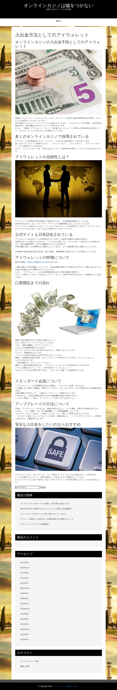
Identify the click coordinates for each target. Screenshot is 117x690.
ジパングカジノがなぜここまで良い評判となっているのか (43, 514)
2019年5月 (24, 619)
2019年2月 (24, 624)
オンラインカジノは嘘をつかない (58, 5)
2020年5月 (24, 598)
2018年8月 (24, 634)
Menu (58, 21)
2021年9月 (24, 573)
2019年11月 (25, 609)
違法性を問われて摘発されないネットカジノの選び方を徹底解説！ (46, 509)
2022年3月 (24, 563)
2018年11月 (25, 629)
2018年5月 (24, 640)
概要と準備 (24, 666)
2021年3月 (24, 583)
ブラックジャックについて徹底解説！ (35, 524)
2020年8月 (24, 593)
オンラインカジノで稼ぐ (30, 661)
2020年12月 (25, 588)
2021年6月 (24, 578)
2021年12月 (25, 568)
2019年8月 (24, 614)
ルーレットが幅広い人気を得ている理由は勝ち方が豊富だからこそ (46, 519)
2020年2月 (24, 604)
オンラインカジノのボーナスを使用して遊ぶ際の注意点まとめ (45, 504)
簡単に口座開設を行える (37, 262)
